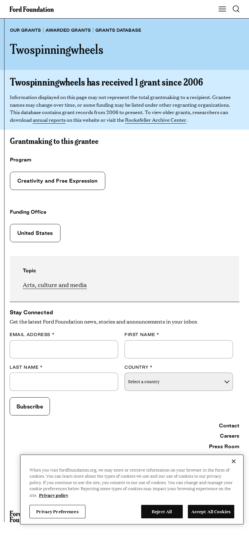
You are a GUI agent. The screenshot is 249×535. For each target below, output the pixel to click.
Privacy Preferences (57, 511)
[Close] (234, 461)
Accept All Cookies (211, 511)
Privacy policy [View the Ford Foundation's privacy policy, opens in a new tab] (53, 495)
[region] (132, 489)
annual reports (49, 119)
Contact (229, 425)
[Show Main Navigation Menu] (222, 9)
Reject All (162, 511)
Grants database (118, 30)
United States (34, 233)
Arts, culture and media (55, 285)
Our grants (25, 30)
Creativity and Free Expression (57, 181)
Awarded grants (68, 30)
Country (138, 367)
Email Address (32, 334)
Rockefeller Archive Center (155, 119)
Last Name (26, 367)
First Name (141, 334)
